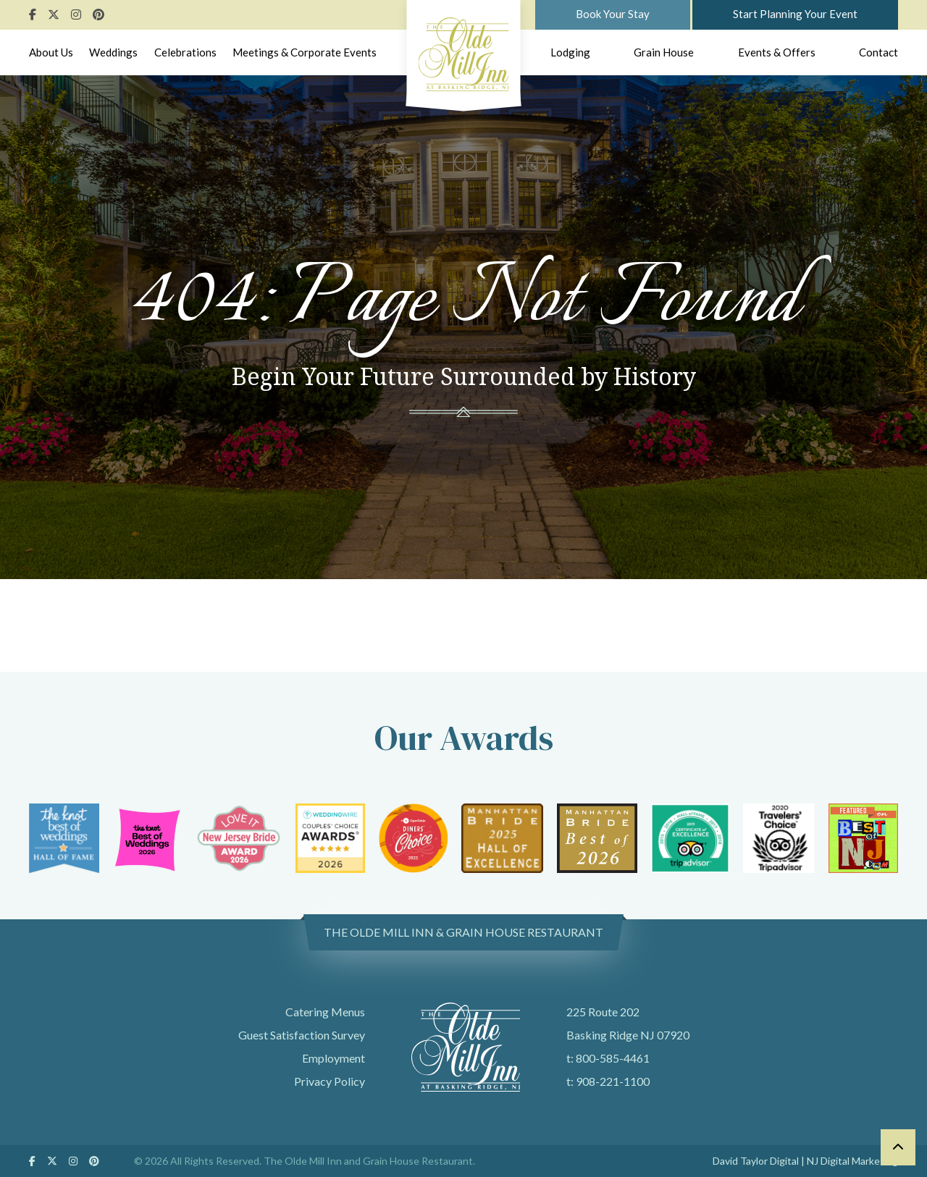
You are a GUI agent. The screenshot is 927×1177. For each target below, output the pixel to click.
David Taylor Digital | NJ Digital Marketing (805, 1161)
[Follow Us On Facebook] (32, 14)
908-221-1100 (613, 1081)
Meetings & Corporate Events (304, 52)
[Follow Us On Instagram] (76, 14)
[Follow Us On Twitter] (53, 14)
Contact (878, 52)
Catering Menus (325, 1011)
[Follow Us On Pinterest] (98, 14)
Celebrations (185, 52)
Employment (333, 1058)
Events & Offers (776, 52)
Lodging (570, 52)
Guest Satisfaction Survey (301, 1035)
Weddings (113, 52)
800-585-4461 (613, 1058)
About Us (51, 52)
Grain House (664, 52)
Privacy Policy (329, 1081)
